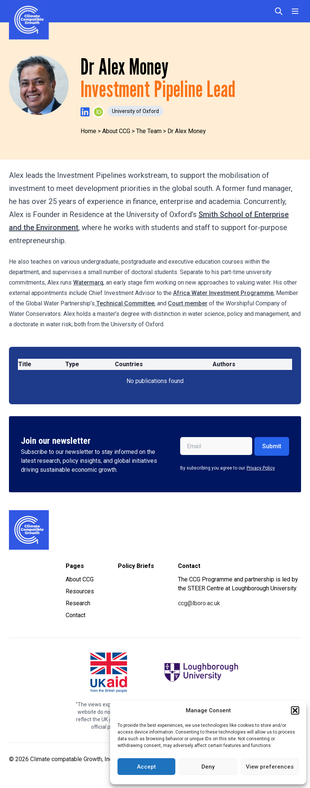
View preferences (270, 766)
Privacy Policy (261, 468)
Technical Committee (124, 303)
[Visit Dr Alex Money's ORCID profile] (98, 112)
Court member (187, 303)
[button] (295, 710)
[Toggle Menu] (295, 11)
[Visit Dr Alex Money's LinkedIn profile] (85, 111)
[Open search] (278, 11)
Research (78, 603)
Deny (208, 766)
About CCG (80, 579)
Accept (146, 766)
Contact (75, 615)
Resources (80, 591)
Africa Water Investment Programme (223, 292)
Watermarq (88, 282)
